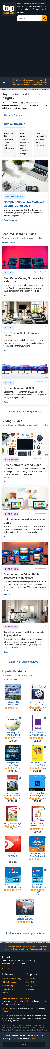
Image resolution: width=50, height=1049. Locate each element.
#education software (38, 949)
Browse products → (10, 679)
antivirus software (39, 85)
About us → (6, 968)
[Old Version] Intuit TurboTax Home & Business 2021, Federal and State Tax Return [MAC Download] (37, 855)
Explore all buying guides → (25, 661)
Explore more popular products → (25, 933)
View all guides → (9, 242)
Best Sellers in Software (31, 3)
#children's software (19, 949)
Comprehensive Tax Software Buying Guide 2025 (24, 203)
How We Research (14, 124)
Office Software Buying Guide (22, 464)
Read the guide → (11, 220)
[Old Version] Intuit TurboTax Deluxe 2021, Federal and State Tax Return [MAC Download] (12, 886)
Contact (5, 993)
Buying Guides (32, 985)
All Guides (30, 978)
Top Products (7, 1009)
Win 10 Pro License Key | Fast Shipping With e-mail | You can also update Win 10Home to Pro (37, 734)
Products (30, 989)
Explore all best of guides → (25, 411)
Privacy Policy (7, 985)
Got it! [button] (23, 1045)
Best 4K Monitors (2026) (18, 388)
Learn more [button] (35, 1039)
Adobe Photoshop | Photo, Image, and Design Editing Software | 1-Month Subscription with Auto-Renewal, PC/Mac (37, 794)
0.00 (37, 894)
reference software (21, 85)
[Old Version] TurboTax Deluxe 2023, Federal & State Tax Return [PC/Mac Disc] (38, 886)
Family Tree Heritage (12, 823)
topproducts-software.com (16, 1016)
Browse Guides (13, 115)
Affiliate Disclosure (9, 982)
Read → (6, 295)
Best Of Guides (32, 982)
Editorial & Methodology (11, 978)
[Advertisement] (25, 50)
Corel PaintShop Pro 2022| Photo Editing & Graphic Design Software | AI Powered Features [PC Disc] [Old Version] (37, 764)
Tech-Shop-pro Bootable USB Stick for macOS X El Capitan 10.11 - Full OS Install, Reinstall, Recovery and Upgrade (25, 918)
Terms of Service (8, 989)
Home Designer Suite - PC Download (12, 794)
